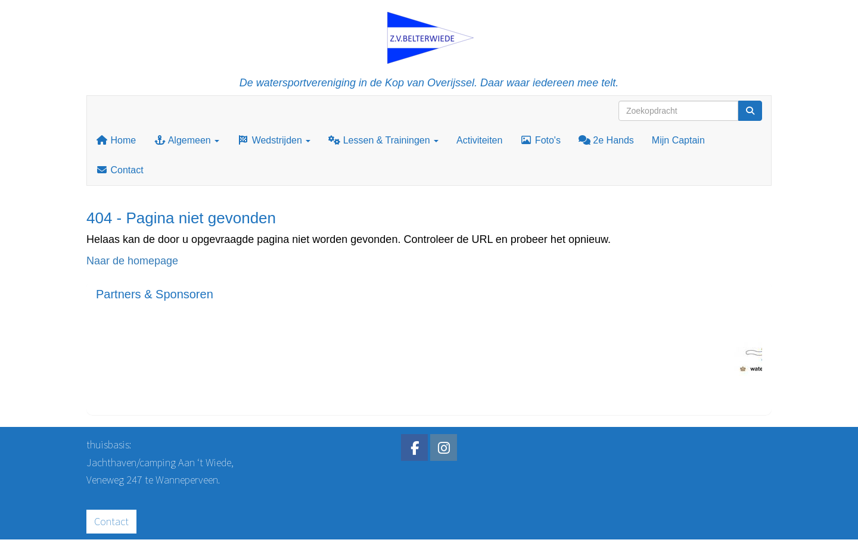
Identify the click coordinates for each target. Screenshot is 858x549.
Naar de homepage (132, 261)
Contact (120, 170)
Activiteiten (479, 140)
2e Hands (606, 140)
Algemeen (186, 140)
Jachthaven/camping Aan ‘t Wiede (158, 462)
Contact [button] (111, 521)
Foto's (540, 140)
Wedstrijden (273, 140)
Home (116, 140)
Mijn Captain (678, 140)
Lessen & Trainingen (383, 140)
